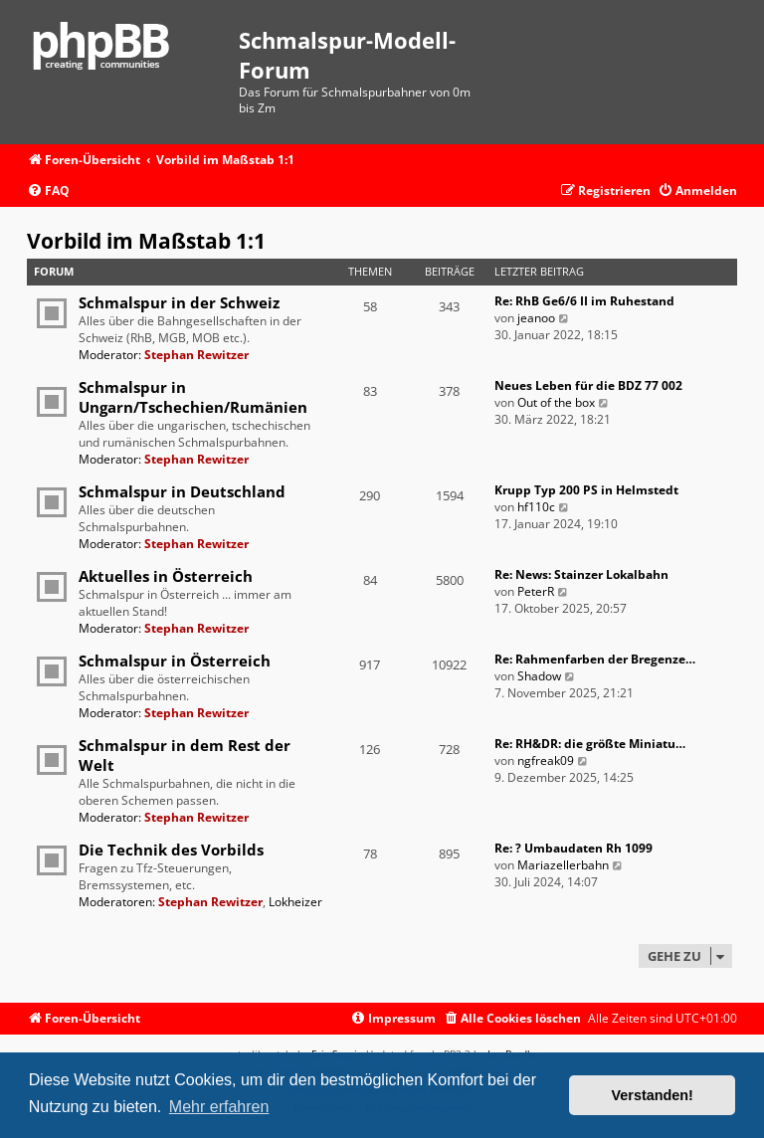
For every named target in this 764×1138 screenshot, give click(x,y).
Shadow (539, 675)
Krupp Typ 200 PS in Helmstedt (586, 489)
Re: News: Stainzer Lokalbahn (581, 574)
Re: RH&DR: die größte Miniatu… (589, 743)
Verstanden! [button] (652, 1095)
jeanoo (536, 317)
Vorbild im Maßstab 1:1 (146, 241)
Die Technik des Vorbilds (171, 849)
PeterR (535, 591)
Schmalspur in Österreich (175, 660)
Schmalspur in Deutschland (182, 491)
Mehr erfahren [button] (219, 1106)
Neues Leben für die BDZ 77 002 (588, 385)
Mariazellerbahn (563, 864)
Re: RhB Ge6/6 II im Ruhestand (584, 300)
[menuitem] (48, 191)
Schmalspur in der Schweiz (179, 302)
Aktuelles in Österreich (166, 576)
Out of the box (556, 402)
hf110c (536, 506)
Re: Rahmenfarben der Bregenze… (594, 659)
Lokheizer (295, 901)
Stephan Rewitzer (196, 354)
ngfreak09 (545, 760)
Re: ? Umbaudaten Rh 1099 (573, 848)
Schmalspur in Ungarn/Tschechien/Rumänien (193, 397)
